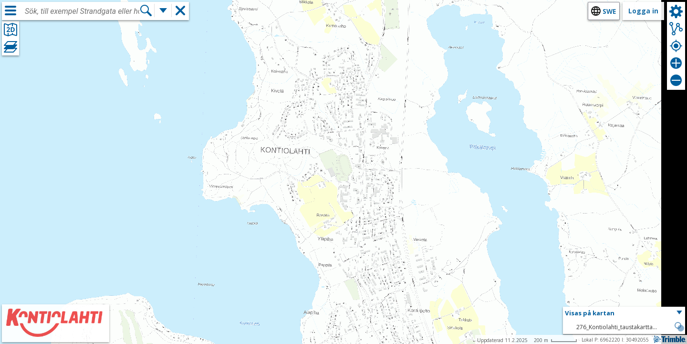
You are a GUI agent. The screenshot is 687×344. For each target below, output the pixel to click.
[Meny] (10, 10)
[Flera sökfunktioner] (163, 10)
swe (609, 11)
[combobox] (82, 11)
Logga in (643, 10)
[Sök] (146, 10)
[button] (624, 313)
